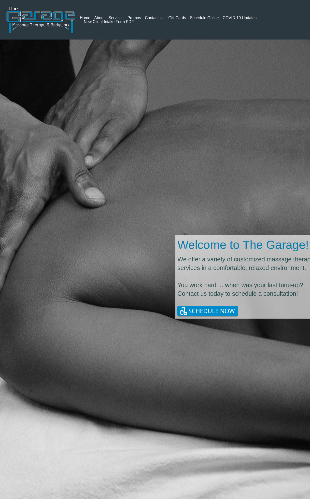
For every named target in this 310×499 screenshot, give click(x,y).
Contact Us (154, 18)
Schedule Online (204, 18)
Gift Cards (177, 18)
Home (85, 18)
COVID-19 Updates (240, 18)
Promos (134, 18)
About (99, 18)
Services (116, 18)
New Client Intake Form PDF (109, 22)
